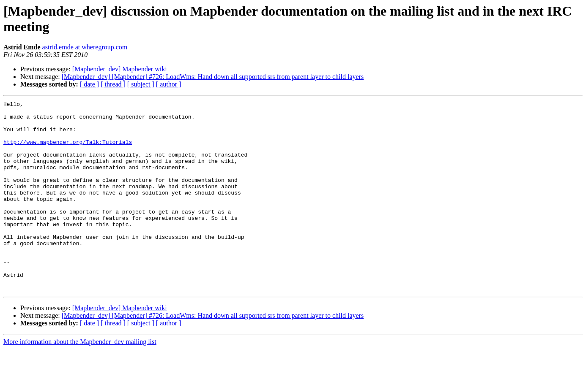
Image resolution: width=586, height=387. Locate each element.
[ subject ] (140, 84)
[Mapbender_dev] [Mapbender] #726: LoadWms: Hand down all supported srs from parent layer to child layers (213, 76)
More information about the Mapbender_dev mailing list (79, 379)
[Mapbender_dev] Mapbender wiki (119, 69)
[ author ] (168, 84)
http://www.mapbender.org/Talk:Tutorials (67, 150)
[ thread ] (113, 84)
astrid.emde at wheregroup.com (85, 47)
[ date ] (89, 84)
